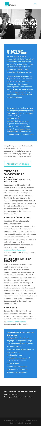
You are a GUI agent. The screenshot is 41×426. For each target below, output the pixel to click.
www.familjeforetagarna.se (14, 250)
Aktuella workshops (18, 164)
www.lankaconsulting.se (16, 321)
